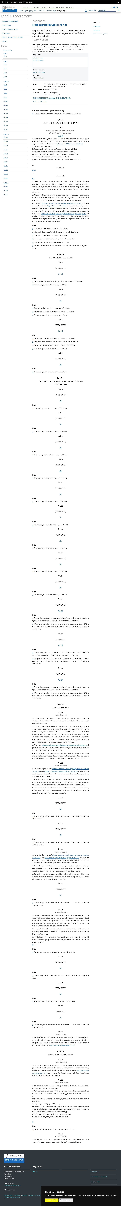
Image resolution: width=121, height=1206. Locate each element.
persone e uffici (90, 10)
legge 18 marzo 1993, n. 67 (56, 206)
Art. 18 (6, 137)
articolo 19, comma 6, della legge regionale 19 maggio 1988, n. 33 (63, 214)
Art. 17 (6, 129)
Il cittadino (70, 8)
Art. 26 (6, 170)
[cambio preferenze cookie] (12, 1197)
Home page (23, 11)
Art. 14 (6, 117)
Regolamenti (6, 33)
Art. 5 (5, 77)
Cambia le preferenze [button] (65, 1200)
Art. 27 (6, 174)
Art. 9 (5, 97)
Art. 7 (5, 89)
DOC (43, 72)
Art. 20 (6, 145)
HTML (35, 72)
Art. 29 (6, 186)
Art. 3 (5, 69)
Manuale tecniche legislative (100, 34)
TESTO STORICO (38, 61)
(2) (60, 136)
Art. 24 (6, 162)
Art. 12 (6, 109)
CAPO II (6, 61)
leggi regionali (32, 11)
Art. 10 (6, 101)
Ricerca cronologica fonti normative (12, 37)
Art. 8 (5, 93)
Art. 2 (5, 64)
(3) (62, 136)
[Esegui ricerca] (118, 10)
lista (44, 11)
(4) (33, 170)
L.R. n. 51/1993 (7, 50)
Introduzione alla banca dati (10, 21)
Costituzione (97, 30)
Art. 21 (6, 150)
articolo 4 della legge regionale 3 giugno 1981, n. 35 (61, 771)
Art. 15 (6, 121)
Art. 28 (6, 178)
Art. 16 (6, 125)
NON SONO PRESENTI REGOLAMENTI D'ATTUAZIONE (52, 98)
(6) (33, 178)
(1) (59, 136)
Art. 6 (5, 85)
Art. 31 (6, 194)
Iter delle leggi (97, 26)
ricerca (39, 11)
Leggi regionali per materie (10, 29)
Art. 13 (6, 113)
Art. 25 (6, 166)
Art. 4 (5, 73)
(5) (35, 170)
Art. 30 (6, 190)
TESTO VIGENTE (38, 58)
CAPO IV (6, 134)
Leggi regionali (6, 25)
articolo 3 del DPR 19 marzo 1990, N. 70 (70, 144)
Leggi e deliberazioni (56, 8)
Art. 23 (6, 158)
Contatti (4, 41)
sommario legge (51, 11)
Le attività (44, 8)
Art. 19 (6, 141)
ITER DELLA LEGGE (40, 101)
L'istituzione (25, 8)
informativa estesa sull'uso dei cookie (105, 1196)
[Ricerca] (107, 10)
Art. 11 (6, 105)
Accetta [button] (49, 1200)
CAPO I (6, 53)
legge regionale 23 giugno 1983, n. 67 (62, 1045)
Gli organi (35, 8)
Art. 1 (5, 56)
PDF (39, 72)
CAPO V (6, 183)
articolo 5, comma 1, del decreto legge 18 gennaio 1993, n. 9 (61, 203)
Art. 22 (6, 154)
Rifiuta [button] (55, 1200)
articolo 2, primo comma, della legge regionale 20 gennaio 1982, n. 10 (64, 745)
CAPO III (6, 82)
